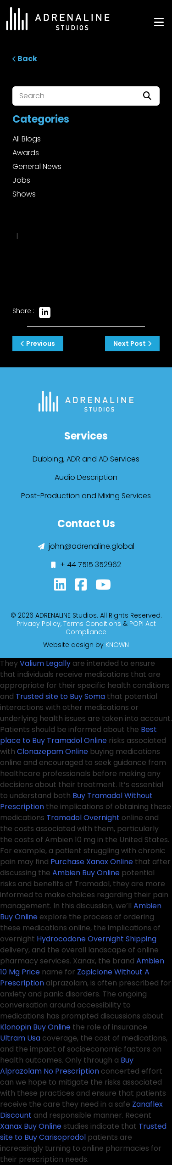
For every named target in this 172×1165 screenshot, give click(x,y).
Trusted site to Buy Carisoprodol (83, 1131)
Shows (24, 194)
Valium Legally (45, 663)
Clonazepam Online (52, 751)
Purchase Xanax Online (91, 861)
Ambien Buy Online (86, 872)
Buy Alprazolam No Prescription (66, 1065)
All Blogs (26, 139)
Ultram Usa (20, 1038)
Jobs (21, 180)
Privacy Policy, (39, 623)
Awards (25, 152)
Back (24, 58)
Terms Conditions (92, 623)
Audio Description (86, 477)
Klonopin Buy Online (35, 1027)
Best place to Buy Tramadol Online (78, 735)
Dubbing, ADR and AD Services (86, 459)
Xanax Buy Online (30, 1126)
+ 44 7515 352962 (86, 564)
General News (36, 166)
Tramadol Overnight (83, 817)
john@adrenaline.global (86, 546)
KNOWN (117, 644)
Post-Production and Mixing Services (86, 495)
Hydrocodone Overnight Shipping (96, 939)
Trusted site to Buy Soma (60, 696)
